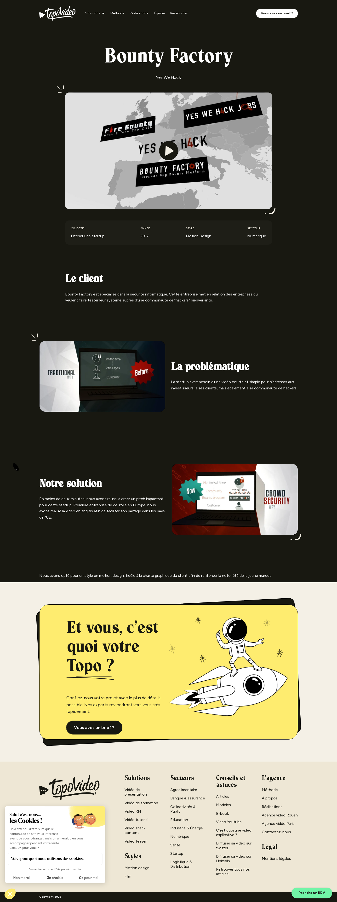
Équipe (159, 13)
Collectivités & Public (182, 809)
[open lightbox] (168, 151)
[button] (95, 14)
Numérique (179, 836)
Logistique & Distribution (181, 864)
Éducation (179, 819)
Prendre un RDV (312, 893)
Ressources (179, 13)
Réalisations (139, 13)
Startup (176, 853)
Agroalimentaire (183, 789)
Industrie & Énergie (186, 828)
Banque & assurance (187, 798)
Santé (175, 845)
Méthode (117, 13)
